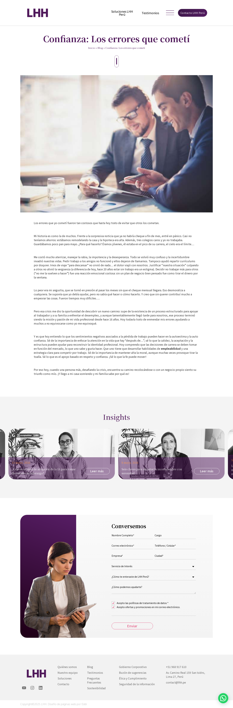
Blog (100, 47)
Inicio (91, 47)
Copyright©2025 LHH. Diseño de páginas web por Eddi (53, 704)
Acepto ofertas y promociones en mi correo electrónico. (148, 607)
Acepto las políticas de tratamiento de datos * (143, 603)
